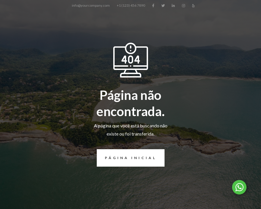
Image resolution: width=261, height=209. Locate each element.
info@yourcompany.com (91, 5)
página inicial (126, 158)
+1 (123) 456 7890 (131, 5)
